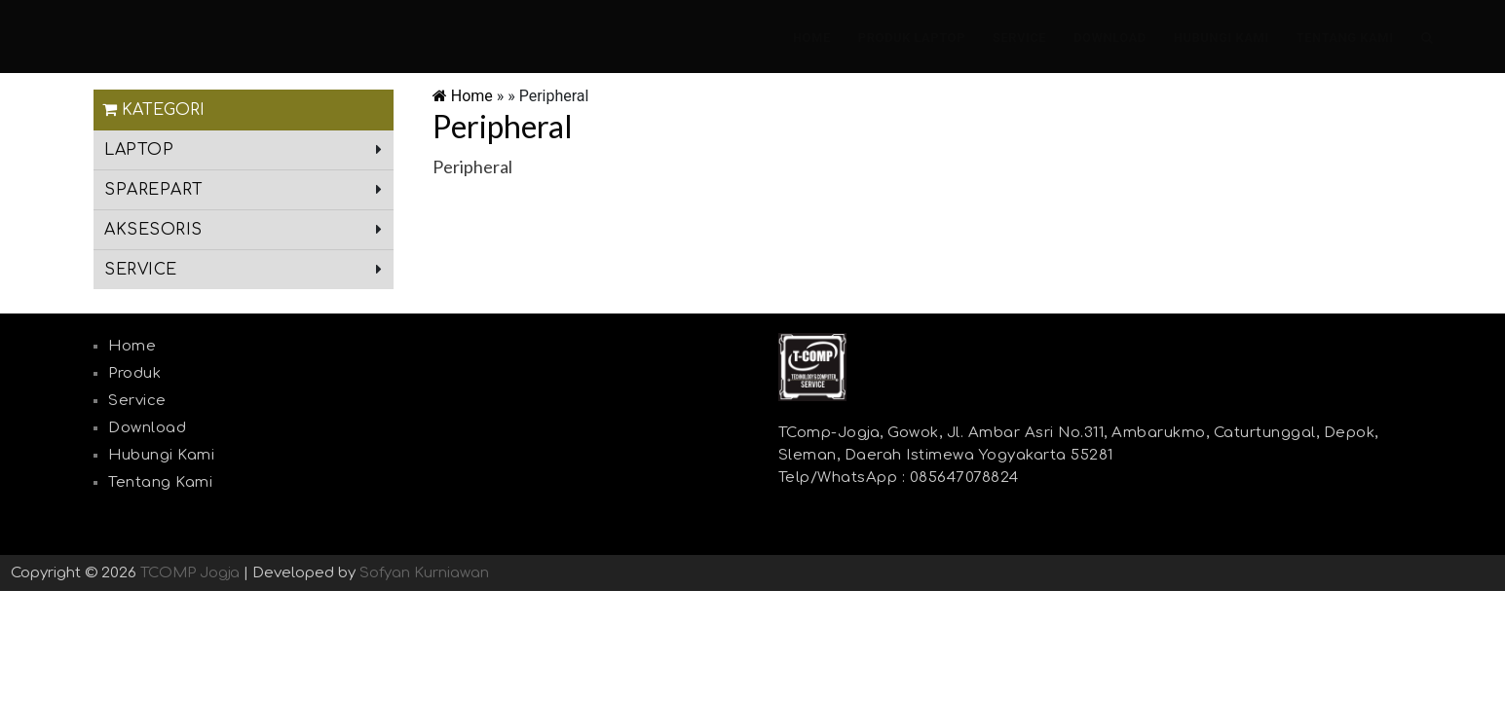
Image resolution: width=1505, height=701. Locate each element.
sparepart (154, 190)
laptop (138, 150)
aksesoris (153, 230)
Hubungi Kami (1221, 37)
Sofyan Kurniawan (424, 573)
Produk (134, 373)
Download (1110, 37)
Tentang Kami (1345, 37)
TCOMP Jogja (190, 573)
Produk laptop (911, 37)
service (140, 269)
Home (812, 37)
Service (1019, 37)
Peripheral (503, 126)
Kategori (153, 110)
